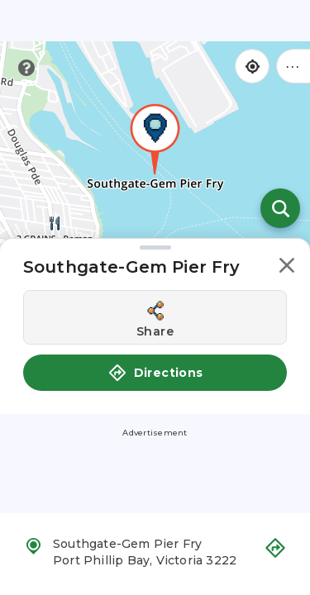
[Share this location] (155, 317)
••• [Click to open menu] (293, 66)
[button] (287, 268)
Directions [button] (155, 373)
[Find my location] (252, 66)
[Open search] (280, 208)
